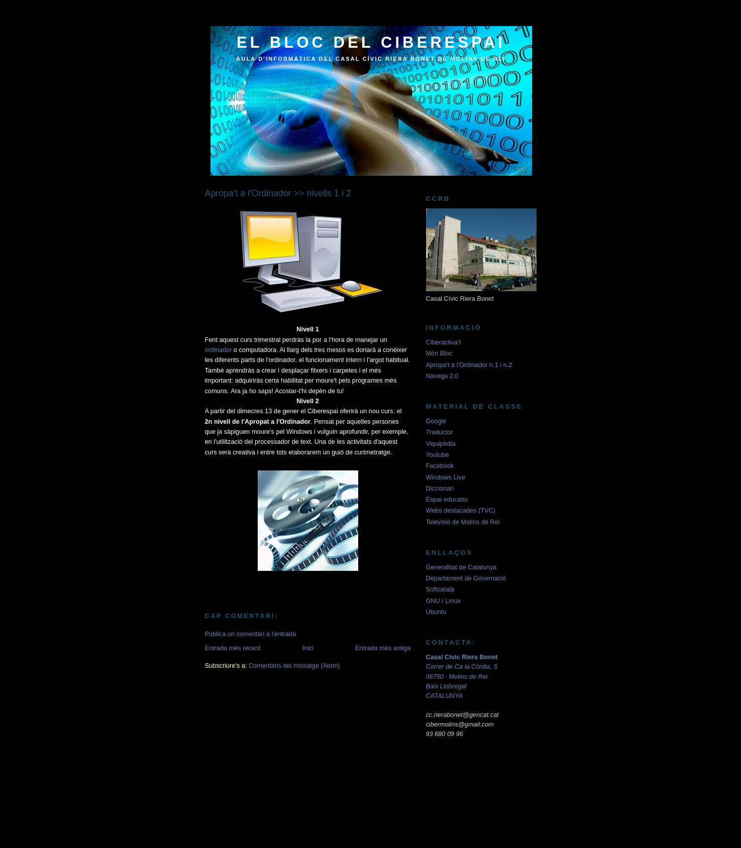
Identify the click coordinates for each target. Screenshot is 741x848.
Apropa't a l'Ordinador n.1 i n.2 (469, 365)
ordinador (218, 349)
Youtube (437, 454)
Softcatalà (440, 589)
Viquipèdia (441, 443)
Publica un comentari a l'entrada (250, 634)
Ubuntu (436, 612)
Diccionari (440, 488)
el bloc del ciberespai (371, 42)
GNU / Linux (443, 600)
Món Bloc (439, 353)
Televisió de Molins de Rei (463, 522)
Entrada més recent (233, 648)
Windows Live (446, 477)
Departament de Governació (466, 578)
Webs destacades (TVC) (460, 510)
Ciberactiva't (443, 342)
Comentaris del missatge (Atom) (294, 665)
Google (436, 421)
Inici (308, 648)
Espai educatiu (447, 499)
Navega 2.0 (442, 376)
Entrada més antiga (382, 648)
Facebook (440, 465)
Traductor (439, 432)
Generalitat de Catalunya (461, 567)
